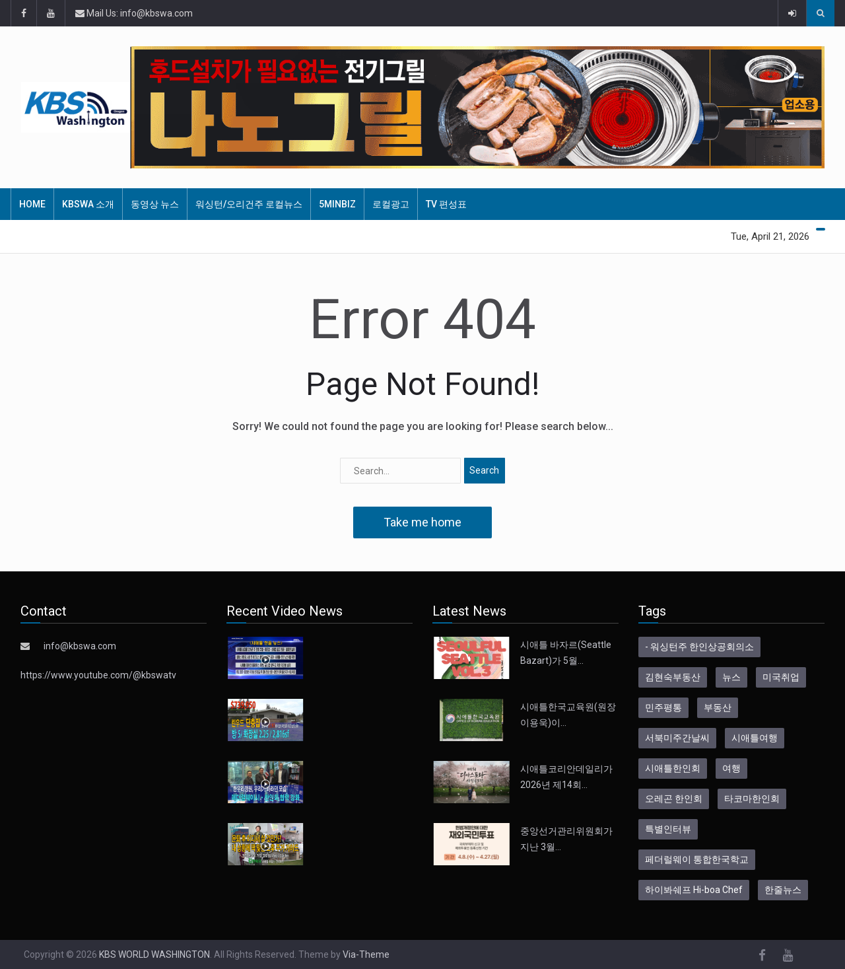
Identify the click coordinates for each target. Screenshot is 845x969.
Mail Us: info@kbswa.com (134, 13)
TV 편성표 (446, 204)
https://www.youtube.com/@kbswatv (98, 675)
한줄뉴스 (782, 889)
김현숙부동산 (672, 677)
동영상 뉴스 (155, 204)
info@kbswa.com (80, 646)
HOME (32, 204)
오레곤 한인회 (673, 798)
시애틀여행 (754, 738)
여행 (731, 768)
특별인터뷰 (668, 829)
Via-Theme (366, 954)
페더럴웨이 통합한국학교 (697, 859)
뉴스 (731, 677)
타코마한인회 (752, 798)
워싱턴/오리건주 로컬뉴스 (248, 204)
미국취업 (780, 677)
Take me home (422, 522)
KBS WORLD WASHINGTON (154, 954)
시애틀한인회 (672, 768)
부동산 (717, 707)
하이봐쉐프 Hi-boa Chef (694, 889)
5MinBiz (337, 204)
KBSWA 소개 (88, 204)
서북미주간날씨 (677, 738)
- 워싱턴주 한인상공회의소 (699, 646)
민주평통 (663, 707)
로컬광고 (390, 204)
